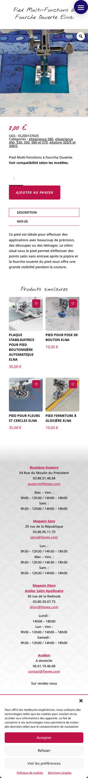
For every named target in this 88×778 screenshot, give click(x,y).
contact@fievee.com (44, 671)
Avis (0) (22, 221)
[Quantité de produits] (16, 178)
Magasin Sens (44, 521)
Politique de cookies (30, 773)
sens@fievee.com (44, 537)
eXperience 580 (41, 139)
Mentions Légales (60, 773)
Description (27, 212)
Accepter (44, 737)
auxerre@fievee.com (44, 484)
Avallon (44, 655)
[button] (81, 700)
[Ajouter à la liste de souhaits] (36, 303)
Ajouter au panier (35, 192)
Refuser (44, 750)
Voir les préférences (44, 763)
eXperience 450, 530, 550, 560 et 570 (41, 140)
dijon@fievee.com (44, 607)
